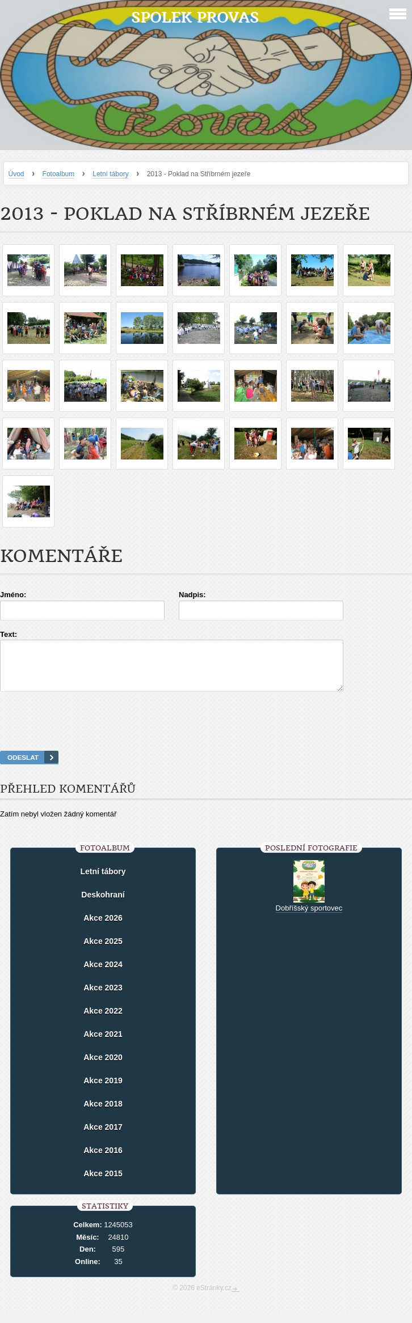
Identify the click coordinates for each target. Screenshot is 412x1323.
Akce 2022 (103, 1021)
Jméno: (13, 594)
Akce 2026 (103, 928)
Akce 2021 (103, 1044)
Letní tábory (110, 174)
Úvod (16, 174)
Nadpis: (192, 594)
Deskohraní (102, 904)
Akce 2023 (103, 997)
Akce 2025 (103, 951)
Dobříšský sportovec (309, 918)
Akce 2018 (103, 1113)
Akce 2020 (103, 1067)
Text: (8, 634)
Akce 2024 (103, 974)
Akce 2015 (103, 1183)
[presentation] (206, 735)
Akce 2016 (103, 1160)
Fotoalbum (59, 174)
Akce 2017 (103, 1137)
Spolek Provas (195, 17)
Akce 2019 (103, 1090)
